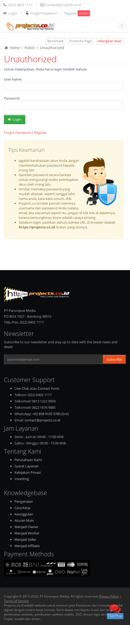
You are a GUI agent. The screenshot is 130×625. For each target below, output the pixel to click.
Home (15, 47)
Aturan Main (24, 520)
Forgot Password (44, 13)
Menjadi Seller (25, 539)
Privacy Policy (109, 596)
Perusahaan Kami (28, 459)
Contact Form (48, 388)
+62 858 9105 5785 (46, 413)
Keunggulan (23, 514)
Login (12, 13)
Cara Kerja (22, 507)
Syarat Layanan (26, 466)
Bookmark (55, 41)
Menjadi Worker (26, 533)
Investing (21, 478)
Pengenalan (23, 501)
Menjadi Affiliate (27, 545)
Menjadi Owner (26, 526)
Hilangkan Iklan (110, 41)
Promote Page (80, 41)
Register (70, 13)
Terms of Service (16, 601)
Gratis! (84, 13)
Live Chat (21, 388)
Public (29, 47)
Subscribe (114, 359)
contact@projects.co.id (63, 4)
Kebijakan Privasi (27, 472)
